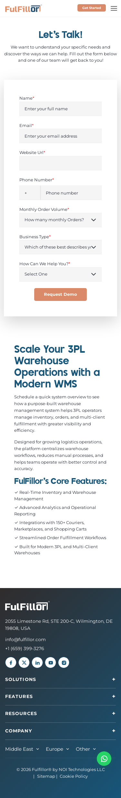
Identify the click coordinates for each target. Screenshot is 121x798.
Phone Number (36, 179)
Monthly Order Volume (44, 209)
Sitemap (46, 776)
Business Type (35, 236)
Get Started (91, 8)
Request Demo (60, 294)
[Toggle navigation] (114, 8)
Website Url (32, 152)
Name (26, 98)
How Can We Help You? (44, 263)
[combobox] (29, 193)
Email (26, 125)
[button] (104, 758)
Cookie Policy (74, 776)
